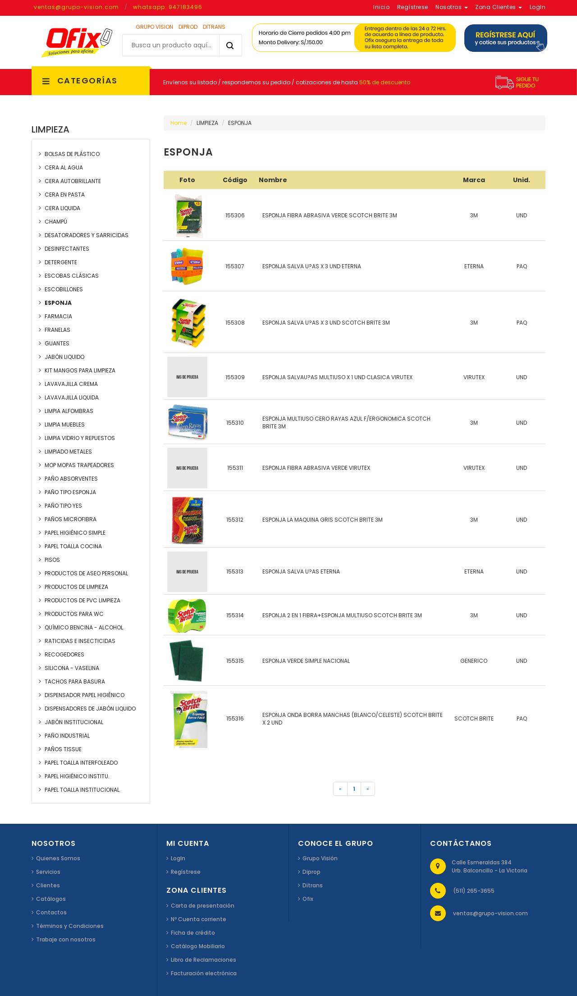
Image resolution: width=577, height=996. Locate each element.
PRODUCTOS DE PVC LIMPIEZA (82, 600)
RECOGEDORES (64, 654)
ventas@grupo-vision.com (76, 7)
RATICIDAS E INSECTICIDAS (80, 641)
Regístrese (186, 872)
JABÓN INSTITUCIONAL (74, 722)
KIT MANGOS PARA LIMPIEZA (80, 370)
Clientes (48, 885)
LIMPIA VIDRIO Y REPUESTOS (80, 438)
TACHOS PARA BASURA (75, 681)
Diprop (311, 872)
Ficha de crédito (193, 932)
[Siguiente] (368, 789)
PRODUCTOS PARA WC (74, 614)
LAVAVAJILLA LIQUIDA (72, 397)
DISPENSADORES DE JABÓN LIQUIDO (90, 708)
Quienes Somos (58, 858)
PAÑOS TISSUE (63, 749)
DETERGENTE (61, 262)
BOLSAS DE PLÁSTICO (72, 154)
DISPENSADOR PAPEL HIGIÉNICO (84, 695)
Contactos (51, 912)
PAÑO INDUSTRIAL (67, 735)
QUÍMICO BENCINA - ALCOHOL (84, 627)
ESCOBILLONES (64, 289)
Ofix (307, 899)
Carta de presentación (202, 905)
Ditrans (312, 885)
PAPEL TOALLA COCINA (73, 546)
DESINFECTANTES (67, 248)
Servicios (48, 872)
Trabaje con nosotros (66, 939)
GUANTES (57, 343)
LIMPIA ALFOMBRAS (69, 411)
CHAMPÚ (56, 221)
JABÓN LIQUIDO (64, 357)
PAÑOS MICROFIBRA (70, 519)
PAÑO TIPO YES (63, 505)
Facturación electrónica (204, 973)
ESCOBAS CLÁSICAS (72, 276)
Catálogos (51, 899)
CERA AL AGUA (64, 167)
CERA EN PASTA (65, 194)
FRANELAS (57, 330)
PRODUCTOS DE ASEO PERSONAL (86, 573)
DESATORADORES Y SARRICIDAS (86, 235)
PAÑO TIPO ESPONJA (70, 492)
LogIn (178, 858)
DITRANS (214, 27)
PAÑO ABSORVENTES (71, 478)
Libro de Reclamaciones (203, 960)
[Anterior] (340, 789)
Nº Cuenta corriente (198, 919)
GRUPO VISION (154, 27)
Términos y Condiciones (70, 926)
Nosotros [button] (451, 7)
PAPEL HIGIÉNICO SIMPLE (75, 533)
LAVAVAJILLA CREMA (71, 384)
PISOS (52, 560)
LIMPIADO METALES (68, 451)
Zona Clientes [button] (498, 7)
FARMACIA (58, 316)
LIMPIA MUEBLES (65, 424)
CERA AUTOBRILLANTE (73, 181)
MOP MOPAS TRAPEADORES (79, 465)
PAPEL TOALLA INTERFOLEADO (81, 763)
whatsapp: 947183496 (167, 7)
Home (178, 123)
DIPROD (188, 27)
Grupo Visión (320, 858)
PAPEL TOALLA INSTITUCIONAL (82, 790)
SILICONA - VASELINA (72, 668)
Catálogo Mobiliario (198, 946)
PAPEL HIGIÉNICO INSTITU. (77, 776)
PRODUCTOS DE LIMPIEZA (76, 587)
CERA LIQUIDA (62, 208)
